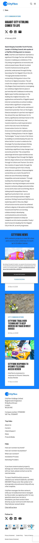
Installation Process (12, 457)
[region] (19, 271)
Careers (8, 428)
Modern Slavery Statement (12, 539)
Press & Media (10, 437)
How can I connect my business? (16, 451)
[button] (31, 4)
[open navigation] (35, 4)
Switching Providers (11, 460)
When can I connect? (12, 454)
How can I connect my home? (14, 448)
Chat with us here (11, 507)
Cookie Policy (19, 535)
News (7, 434)
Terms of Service (28, 535)
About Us (8, 425)
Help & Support (10, 431)
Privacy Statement (10, 535)
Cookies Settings (19, 279)
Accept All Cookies (19, 274)
